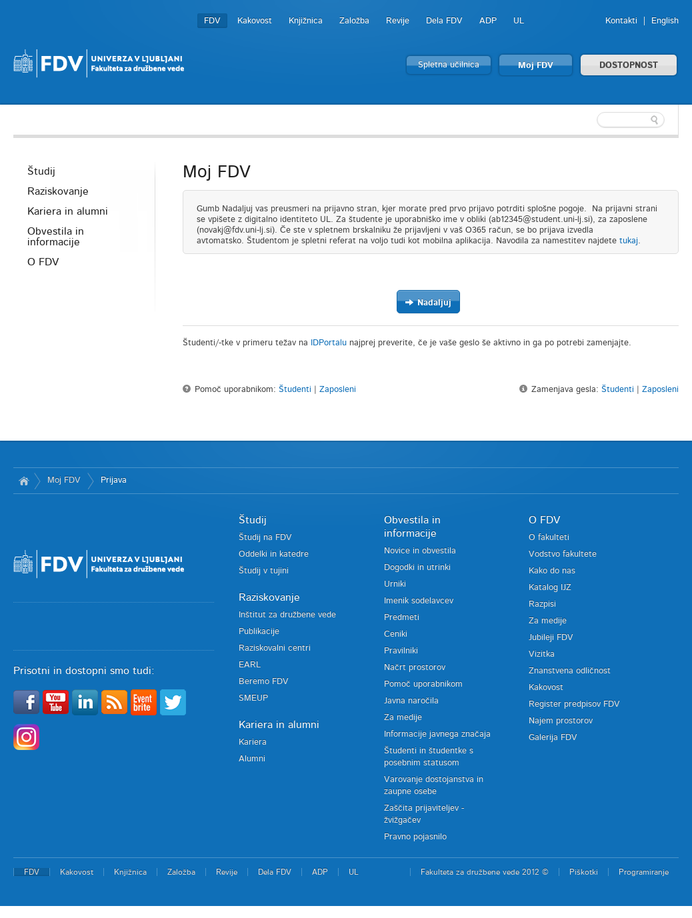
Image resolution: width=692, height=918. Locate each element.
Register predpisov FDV (574, 704)
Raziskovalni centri (275, 648)
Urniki (395, 584)
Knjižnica (306, 21)
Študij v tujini (264, 571)
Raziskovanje (58, 191)
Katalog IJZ (550, 587)
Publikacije (259, 631)
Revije (397, 21)
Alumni (252, 759)
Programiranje (644, 872)
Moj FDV (535, 65)
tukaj (628, 241)
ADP (488, 21)
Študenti (295, 389)
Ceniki (395, 634)
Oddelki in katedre (274, 554)
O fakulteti (549, 537)
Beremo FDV (264, 681)
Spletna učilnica (448, 65)
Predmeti (401, 617)
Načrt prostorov (414, 667)
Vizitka (542, 654)
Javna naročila (411, 701)
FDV (212, 21)
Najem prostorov (561, 721)
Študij (41, 171)
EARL (250, 665)
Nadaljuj (428, 302)
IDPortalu (329, 343)
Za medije (403, 717)
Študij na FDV (265, 537)
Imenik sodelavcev (418, 601)
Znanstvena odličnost (570, 671)
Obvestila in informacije (55, 236)
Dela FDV (444, 21)
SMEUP (253, 698)
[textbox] (592, 120)
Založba (354, 21)
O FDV (43, 262)
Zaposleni (337, 389)
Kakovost (254, 21)
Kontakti (621, 21)
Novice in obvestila (420, 551)
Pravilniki (401, 651)
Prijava (114, 480)
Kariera (253, 742)
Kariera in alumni (67, 211)
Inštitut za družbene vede (287, 615)
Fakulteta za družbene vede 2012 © (485, 872)
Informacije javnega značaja (437, 734)
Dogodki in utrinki (417, 567)
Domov (23, 480)
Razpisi (542, 604)
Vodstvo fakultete (563, 554)
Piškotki (583, 872)
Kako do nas (552, 571)
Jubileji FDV (551, 637)
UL (518, 21)
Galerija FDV (553, 737)
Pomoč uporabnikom (423, 684)
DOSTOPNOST (628, 65)
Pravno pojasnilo (415, 837)
